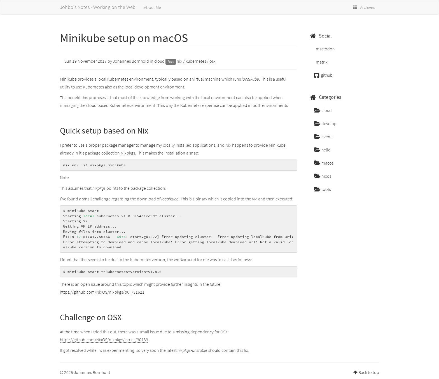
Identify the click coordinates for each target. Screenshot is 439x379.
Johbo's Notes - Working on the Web (98, 7)
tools (322, 189)
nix (179, 61)
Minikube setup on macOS (124, 38)
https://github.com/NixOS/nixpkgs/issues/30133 (104, 339)
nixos (322, 176)
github (323, 75)
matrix (321, 62)
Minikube (68, 79)
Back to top (368, 372)
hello (322, 150)
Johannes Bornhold (131, 61)
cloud (159, 61)
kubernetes (196, 61)
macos (323, 163)
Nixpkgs (128, 153)
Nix (228, 145)
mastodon (325, 49)
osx (212, 61)
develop (325, 123)
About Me (152, 7)
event (323, 136)
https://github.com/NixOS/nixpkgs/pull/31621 (102, 292)
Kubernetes (117, 79)
